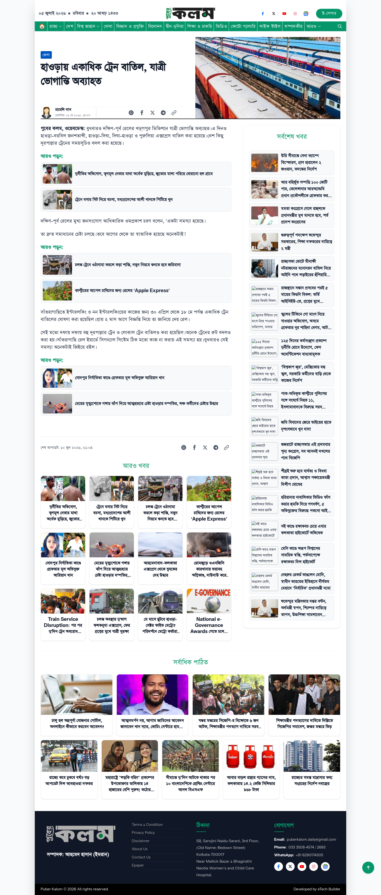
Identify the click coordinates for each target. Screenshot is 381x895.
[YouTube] (284, 13)
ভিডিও (221, 26)
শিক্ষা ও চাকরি (199, 26)
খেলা (108, 26)
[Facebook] (263, 13)
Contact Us (141, 857)
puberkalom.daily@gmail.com (311, 840)
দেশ (69, 26)
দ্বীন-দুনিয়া (174, 26)
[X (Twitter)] (273, 13)
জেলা (46, 54)
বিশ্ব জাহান (88, 26)
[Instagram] (295, 13)
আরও (314, 26)
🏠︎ (42, 26)
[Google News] (305, 13)
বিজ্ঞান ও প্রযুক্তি (130, 26)
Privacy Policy (143, 833)
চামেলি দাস (63, 110)
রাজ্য (55, 26)
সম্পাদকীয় (293, 26)
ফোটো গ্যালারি (243, 26)
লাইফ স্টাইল (270, 26)
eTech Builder (329, 889)
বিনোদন (155, 26)
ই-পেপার (329, 13)
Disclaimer (140, 841)
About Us (139, 849)
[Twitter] (290, 866)
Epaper (138, 865)
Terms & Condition (147, 825)
